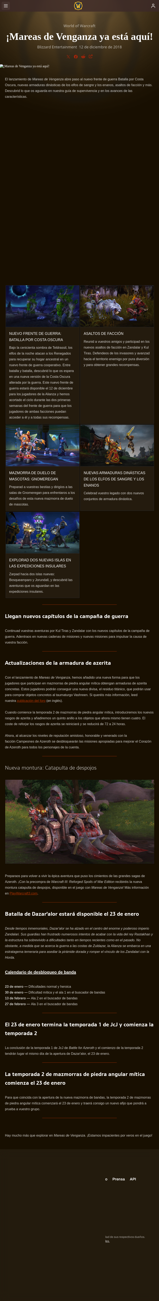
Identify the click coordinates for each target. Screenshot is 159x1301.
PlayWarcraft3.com (23, 893)
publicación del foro (31, 701)
